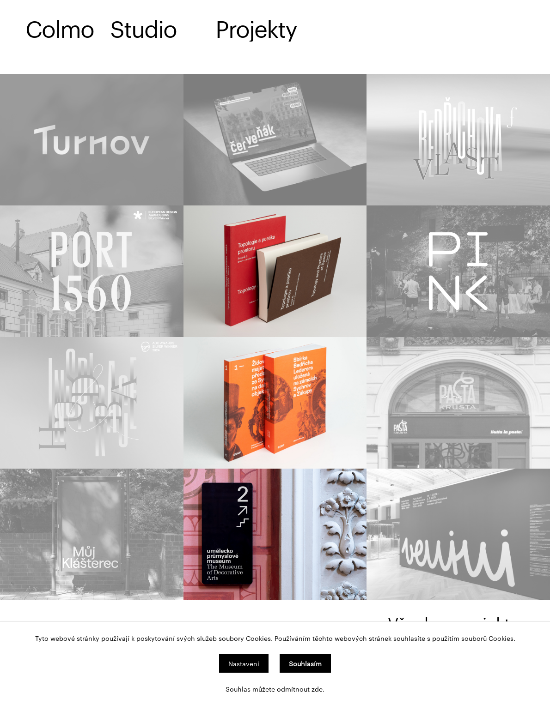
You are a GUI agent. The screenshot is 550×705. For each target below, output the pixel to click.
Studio (143, 28)
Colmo (59, 28)
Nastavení (243, 663)
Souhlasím (305, 663)
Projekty (256, 28)
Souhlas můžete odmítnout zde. (275, 688)
